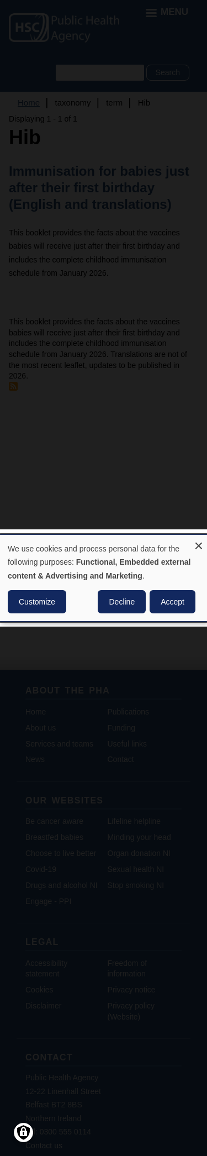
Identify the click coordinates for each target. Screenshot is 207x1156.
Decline (122, 601)
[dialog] (103, 578)
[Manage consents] (23, 1132)
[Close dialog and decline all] (198, 542)
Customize (37, 601)
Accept (172, 601)
